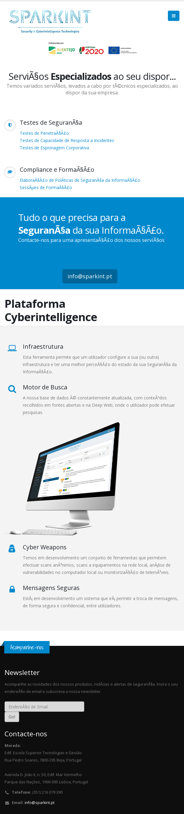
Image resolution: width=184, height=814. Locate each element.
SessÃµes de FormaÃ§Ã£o (46, 187)
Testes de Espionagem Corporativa (54, 148)
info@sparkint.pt (90, 276)
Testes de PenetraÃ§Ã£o (44, 133)
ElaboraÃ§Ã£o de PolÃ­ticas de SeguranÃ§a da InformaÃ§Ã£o (80, 180)
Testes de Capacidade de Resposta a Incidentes (67, 140)
